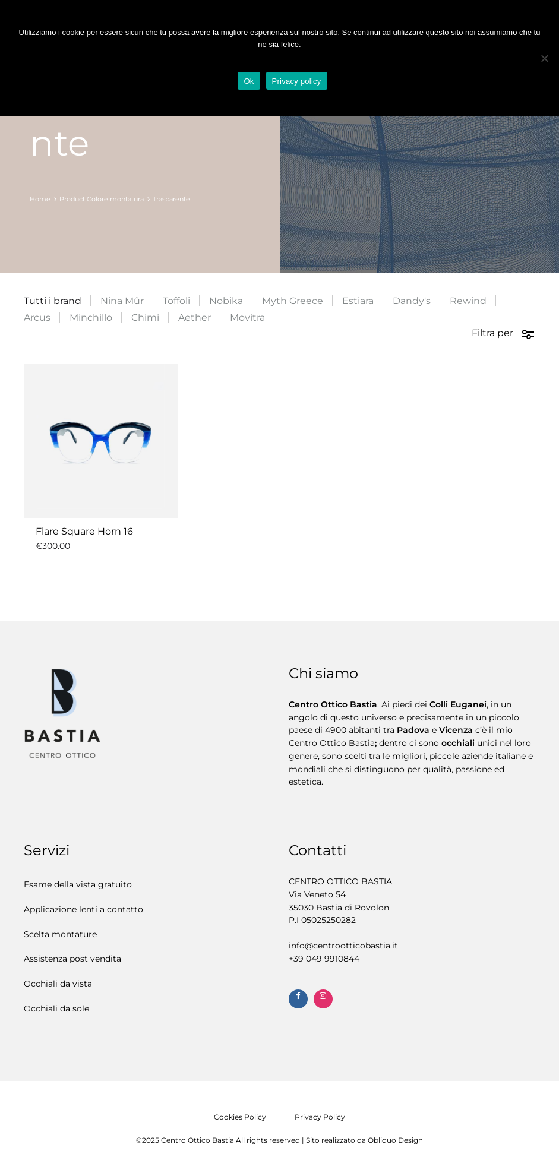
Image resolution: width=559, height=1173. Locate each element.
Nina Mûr (122, 300)
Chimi (145, 317)
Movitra (247, 317)
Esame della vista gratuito (78, 884)
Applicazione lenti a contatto (83, 909)
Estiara (358, 300)
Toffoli (176, 300)
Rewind (468, 300)
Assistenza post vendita (72, 958)
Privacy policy (296, 81)
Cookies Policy (240, 1116)
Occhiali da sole (56, 1008)
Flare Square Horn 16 (84, 531)
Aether (194, 317)
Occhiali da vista (58, 983)
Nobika (226, 300)
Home (40, 199)
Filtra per (503, 334)
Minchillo (91, 317)
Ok (249, 81)
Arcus (37, 317)
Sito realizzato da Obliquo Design (364, 1140)
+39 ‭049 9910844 (324, 958)
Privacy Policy (320, 1116)
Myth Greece (292, 300)
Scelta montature (60, 934)
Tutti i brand (52, 300)
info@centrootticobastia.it (343, 945)
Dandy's (412, 300)
